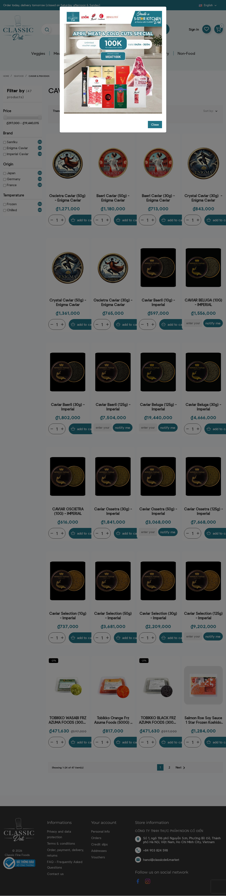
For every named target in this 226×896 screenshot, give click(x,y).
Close (155, 124)
